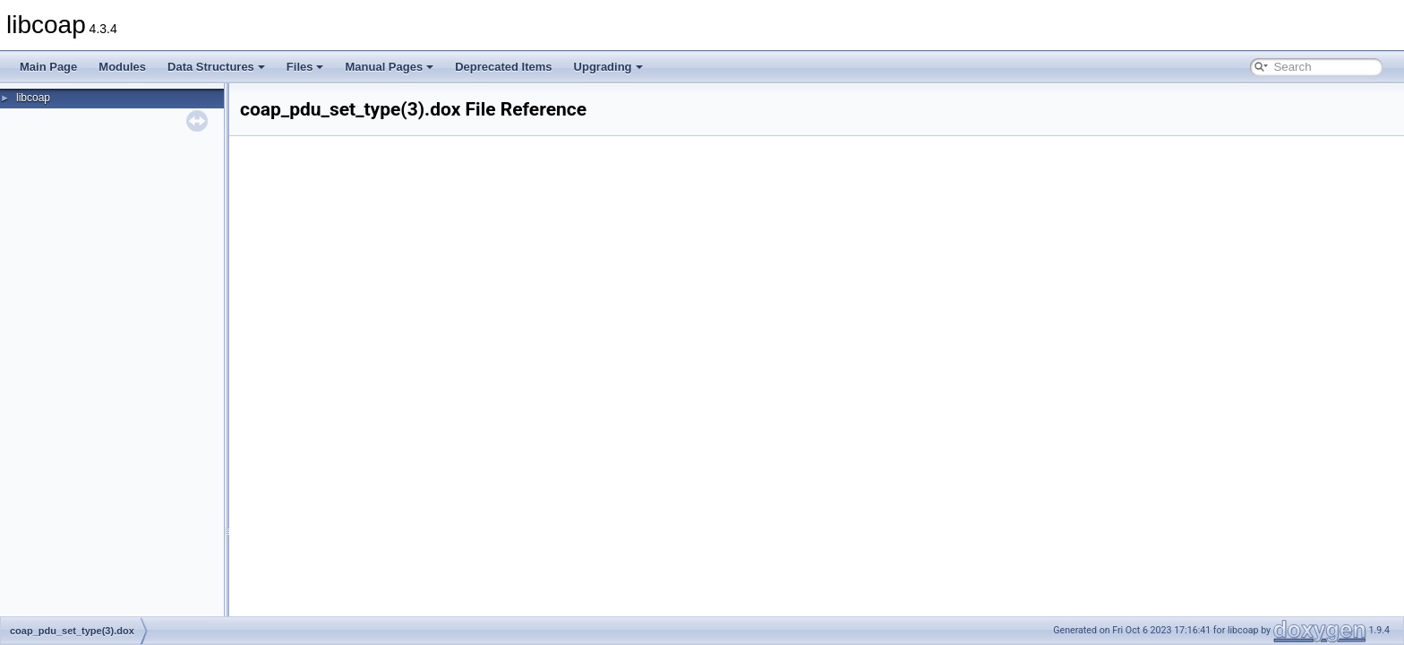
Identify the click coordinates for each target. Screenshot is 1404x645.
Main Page (48, 66)
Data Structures (216, 66)
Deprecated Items (503, 66)
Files (305, 66)
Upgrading (608, 66)
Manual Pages (389, 66)
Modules (122, 66)
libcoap (33, 97)
